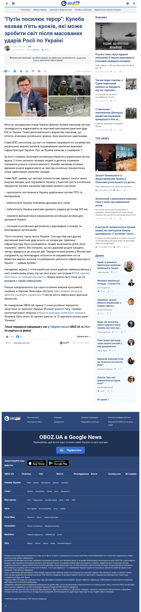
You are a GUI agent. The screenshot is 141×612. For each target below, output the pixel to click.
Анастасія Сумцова (105, 369)
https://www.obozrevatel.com (95, 556)
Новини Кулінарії (51, 517)
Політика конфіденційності (119, 417)
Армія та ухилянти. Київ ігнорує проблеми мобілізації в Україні (109, 265)
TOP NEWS (102, 138)
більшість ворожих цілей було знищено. (61, 312)
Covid (59, 535)
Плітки (37, 543)
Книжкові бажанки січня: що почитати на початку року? (110, 362)
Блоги (94, 474)
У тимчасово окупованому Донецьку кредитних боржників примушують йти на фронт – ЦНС (109, 114)
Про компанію (33, 417)
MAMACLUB (50, 535)
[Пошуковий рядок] (134, 3)
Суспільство (114, 474)
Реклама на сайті (34, 422)
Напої (39, 517)
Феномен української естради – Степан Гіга (108, 282)
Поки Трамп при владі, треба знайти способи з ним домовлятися (109, 343)
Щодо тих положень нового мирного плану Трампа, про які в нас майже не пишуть (108, 325)
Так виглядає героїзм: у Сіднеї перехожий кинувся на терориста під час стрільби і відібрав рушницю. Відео (109, 85)
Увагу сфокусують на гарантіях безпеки (113, 186)
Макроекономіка (52, 526)
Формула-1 (65, 491)
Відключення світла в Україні (108, 10)
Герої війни (25, 10)
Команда (58, 417)
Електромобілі (45, 509)
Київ (29, 483)
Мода (52, 543)
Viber (87, 326)
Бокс (57, 491)
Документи (59, 422)
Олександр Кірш (103, 332)
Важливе (101, 17)
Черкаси (64, 483)
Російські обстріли (83, 10)
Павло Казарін (103, 272)
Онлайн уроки (51, 500)
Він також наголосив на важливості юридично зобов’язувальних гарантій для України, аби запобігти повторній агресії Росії (115, 212)
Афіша (29, 543)
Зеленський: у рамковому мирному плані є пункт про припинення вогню (116, 202)
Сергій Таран (102, 351)
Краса (45, 543)
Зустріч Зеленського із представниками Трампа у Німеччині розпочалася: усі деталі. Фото (115, 179)
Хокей (49, 491)
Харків (36, 483)
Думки (99, 255)
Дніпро (56, 483)
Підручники (38, 500)
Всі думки (102, 399)
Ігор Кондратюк (103, 288)
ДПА (61, 500)
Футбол (30, 491)
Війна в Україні (40, 10)
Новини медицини (35, 535)
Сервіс (62, 509)
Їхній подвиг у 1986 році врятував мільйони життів (114, 66)
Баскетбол (40, 491)
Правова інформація (89, 417)
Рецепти (30, 517)
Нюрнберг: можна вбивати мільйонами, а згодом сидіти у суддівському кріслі (109, 303)
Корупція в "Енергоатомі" (61, 10)
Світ (41, 474)
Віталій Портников (104, 310)
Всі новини (131, 474)
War (29, 47)
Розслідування (81, 474)
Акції (56, 509)
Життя (59, 474)
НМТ (74, 500)
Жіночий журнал (64, 543)
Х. (82, 150)
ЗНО (67, 500)
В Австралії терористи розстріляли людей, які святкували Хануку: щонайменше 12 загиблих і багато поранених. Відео (115, 231)
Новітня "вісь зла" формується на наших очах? (108, 380)
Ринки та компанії (34, 526)
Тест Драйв (32, 509)
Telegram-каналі (59, 326)
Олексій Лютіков (19, 47)
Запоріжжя (45, 483)
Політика (26, 474)
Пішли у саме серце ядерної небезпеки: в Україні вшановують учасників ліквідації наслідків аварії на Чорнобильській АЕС (114, 58)
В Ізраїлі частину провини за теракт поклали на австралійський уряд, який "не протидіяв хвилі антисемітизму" (115, 240)
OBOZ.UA (118, 560)
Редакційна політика (21, 343)
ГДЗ (28, 500)
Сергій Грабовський (105, 387)
